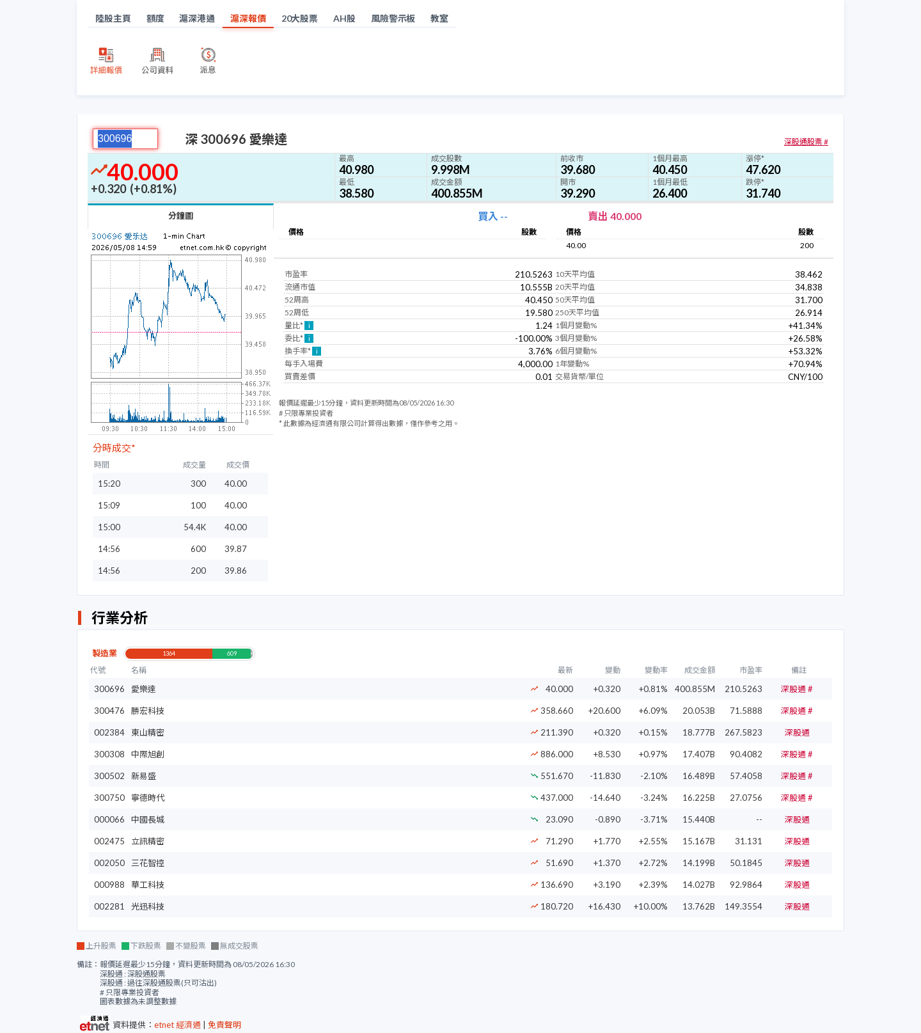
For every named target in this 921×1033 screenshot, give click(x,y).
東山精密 (147, 732)
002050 (109, 863)
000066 (109, 819)
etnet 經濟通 (177, 1025)
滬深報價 (248, 18)
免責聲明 (224, 1025)
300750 (109, 797)
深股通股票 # (806, 141)
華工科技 (147, 884)
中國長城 (147, 819)
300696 (109, 689)
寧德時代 (147, 797)
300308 (109, 754)
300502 (109, 776)
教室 (439, 18)
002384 (109, 732)
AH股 (344, 18)
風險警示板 (393, 18)
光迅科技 (147, 906)
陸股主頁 (113, 18)
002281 (109, 906)
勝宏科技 (147, 711)
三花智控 (147, 863)
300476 (109, 711)
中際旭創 (147, 754)
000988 (109, 884)
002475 (109, 841)
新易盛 (143, 776)
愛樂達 (143, 689)
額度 (155, 18)
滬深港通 (197, 18)
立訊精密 (147, 841)
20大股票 (300, 18)
